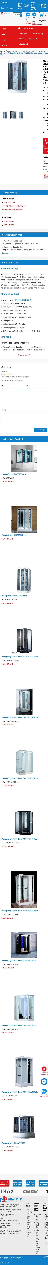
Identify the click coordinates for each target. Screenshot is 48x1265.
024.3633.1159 (9, 202)
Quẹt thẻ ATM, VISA (46, 1232)
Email (28, 385)
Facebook (4, 3)
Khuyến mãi (23, 44)
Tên (2, 385)
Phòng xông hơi (13, 51)
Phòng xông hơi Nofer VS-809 (13, 1143)
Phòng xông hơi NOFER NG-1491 (15, 535)
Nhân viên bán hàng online (33, 5)
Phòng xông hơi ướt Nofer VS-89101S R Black (20, 657)
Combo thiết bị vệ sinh (42, 6)
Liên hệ (28, 1217)
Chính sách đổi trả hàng (38, 1241)
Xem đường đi (7, 253)
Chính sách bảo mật (38, 1250)
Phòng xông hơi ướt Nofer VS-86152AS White (20, 1092)
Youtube (10, 8)
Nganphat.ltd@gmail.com (9, 1220)
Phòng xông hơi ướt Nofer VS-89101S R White (20, 717)
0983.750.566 (44, 1095)
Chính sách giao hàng (38, 1224)
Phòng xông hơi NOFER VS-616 (14, 474)
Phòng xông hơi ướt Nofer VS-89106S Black (19, 961)
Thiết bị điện (23, 33)
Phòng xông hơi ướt (27, 51)
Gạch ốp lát (33, 39)
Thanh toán (27, 6)
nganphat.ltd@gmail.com (13, 209)
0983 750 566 (9, 221)
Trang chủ (19, 28)
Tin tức (28, 1235)
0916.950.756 (9, 206)
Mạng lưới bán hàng (20, 5)
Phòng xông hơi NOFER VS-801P (14, 596)
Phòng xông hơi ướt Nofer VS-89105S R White (20, 911)
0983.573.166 (20, 206)
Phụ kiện (22, 39)
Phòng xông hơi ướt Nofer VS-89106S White (19, 1025)
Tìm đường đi (29, 1222)
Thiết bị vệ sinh (28, 28)
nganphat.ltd (44, 1073)
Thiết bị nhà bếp (37, 33)
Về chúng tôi (29, 1212)
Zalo (2, 8)
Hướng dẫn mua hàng (38, 1217)
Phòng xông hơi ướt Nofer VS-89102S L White (20, 778)
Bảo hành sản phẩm (38, 1232)
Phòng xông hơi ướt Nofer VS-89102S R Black (20, 839)
